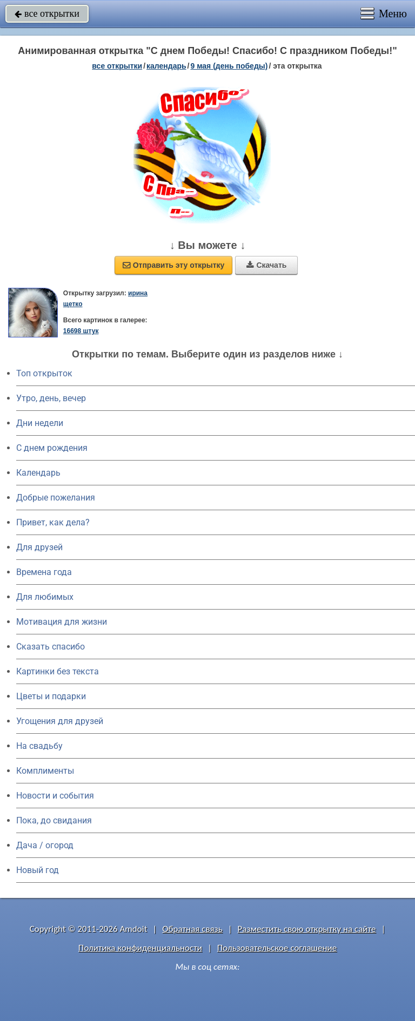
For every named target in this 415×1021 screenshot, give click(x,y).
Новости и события (55, 795)
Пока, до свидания (54, 820)
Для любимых (44, 597)
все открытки (47, 13)
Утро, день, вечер (51, 398)
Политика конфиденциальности (140, 948)
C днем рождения (52, 448)
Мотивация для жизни (61, 622)
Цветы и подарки (51, 696)
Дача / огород (44, 845)
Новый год (37, 870)
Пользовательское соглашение (277, 948)
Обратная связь (192, 929)
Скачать (266, 265)
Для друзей (39, 547)
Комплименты (45, 771)
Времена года (44, 572)
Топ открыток (44, 373)
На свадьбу (39, 746)
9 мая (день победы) (228, 66)
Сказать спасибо (50, 646)
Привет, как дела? (53, 522)
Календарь (166, 66)
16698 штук (81, 331)
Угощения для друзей (59, 721)
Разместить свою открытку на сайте (307, 929)
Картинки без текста (57, 671)
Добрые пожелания (55, 497)
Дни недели (39, 423)
